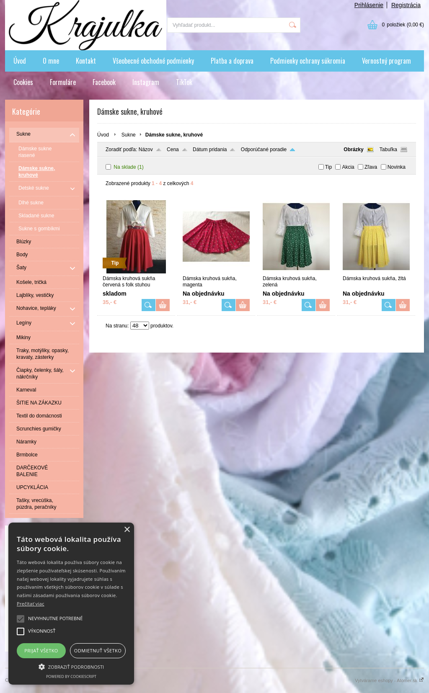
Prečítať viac (30, 603)
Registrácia (406, 5)
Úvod (19, 61)
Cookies (23, 82)
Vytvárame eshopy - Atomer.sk (389, 680)
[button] (71, 666)
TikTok (184, 82)
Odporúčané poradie (264, 149)
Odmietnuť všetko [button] (97, 650)
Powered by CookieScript (71, 676)
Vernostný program (386, 61)
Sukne (128, 135)
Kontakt (86, 61)
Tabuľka (388, 149)
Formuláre (63, 82)
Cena (173, 149)
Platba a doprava (232, 61)
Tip (328, 167)
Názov (146, 149)
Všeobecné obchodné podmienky (153, 61)
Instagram (145, 82)
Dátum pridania (210, 149)
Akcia (348, 167)
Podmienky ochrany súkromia (307, 61)
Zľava (370, 167)
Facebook (104, 82)
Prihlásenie (368, 5)
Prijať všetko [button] (41, 650)
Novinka (397, 167)
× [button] (127, 530)
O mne (51, 61)
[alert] (71, 604)
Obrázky (353, 149)
